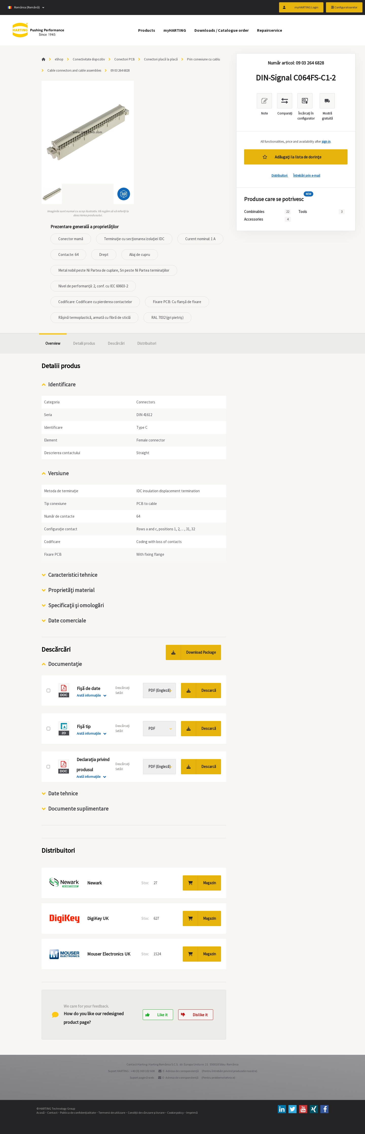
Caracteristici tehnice (72, 574)
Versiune (58, 473)
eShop (59, 59)
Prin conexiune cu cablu (203, 59)
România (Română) (24, 7)
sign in (326, 141)
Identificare (62, 384)
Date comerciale (67, 620)
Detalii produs (84, 343)
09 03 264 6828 (120, 70)
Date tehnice (63, 793)
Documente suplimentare (78, 808)
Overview (52, 343)
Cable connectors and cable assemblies (74, 70)
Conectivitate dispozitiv (89, 59)
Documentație (65, 663)
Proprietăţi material (71, 590)
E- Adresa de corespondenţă (181, 1071)
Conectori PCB (124, 59)
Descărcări (116, 343)
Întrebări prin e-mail (306, 175)
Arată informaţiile (89, 695)
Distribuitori (279, 175)
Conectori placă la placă (161, 59)
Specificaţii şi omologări (76, 605)
